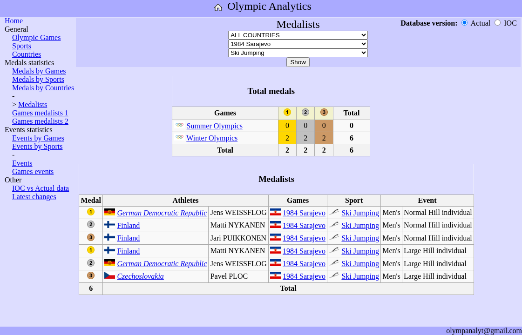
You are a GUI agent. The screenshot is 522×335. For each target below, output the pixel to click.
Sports (21, 46)
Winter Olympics (211, 138)
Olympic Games (36, 37)
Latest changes (34, 197)
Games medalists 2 (40, 121)
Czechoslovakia (140, 276)
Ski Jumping (360, 213)
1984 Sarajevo (304, 213)
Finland (128, 225)
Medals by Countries (43, 88)
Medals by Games (39, 71)
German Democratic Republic (162, 213)
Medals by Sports (38, 79)
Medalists (32, 104)
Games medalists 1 (40, 113)
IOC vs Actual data (40, 188)
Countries (26, 54)
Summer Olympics (215, 126)
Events (22, 163)
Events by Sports (37, 146)
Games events (33, 171)
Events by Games (38, 138)
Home (14, 21)
